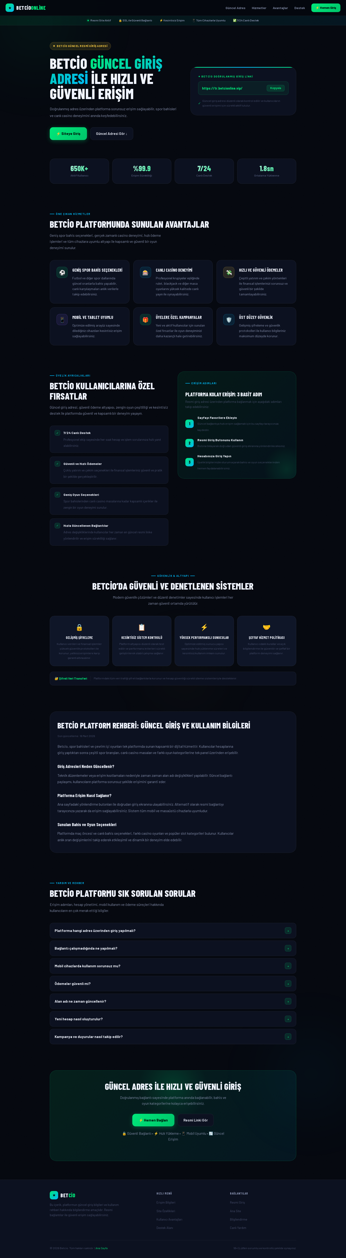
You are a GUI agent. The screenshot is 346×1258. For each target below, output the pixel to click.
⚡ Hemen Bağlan (153, 1120)
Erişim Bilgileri (165, 1202)
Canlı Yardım (238, 1228)
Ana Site (235, 1211)
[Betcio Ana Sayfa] (26, 7)
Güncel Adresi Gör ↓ (111, 133)
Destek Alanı (164, 1228)
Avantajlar (280, 8)
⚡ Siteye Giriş (68, 133)
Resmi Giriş (237, 1202)
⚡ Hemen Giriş (326, 8)
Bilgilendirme (238, 1219)
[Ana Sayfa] (99, 1195)
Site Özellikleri (165, 1211)
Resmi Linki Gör (195, 1120)
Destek (299, 8)
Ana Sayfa (102, 1248)
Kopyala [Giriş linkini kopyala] (275, 88)
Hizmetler (259, 8)
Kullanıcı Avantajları (169, 1219)
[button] (173, 930)
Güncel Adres (235, 8)
